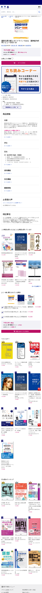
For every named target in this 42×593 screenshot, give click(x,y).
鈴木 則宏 (11, 17)
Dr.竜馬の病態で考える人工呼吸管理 (15, 316)
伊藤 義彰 (20, 45)
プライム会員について (7, 589)
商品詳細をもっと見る (11, 107)
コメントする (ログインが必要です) (12, 202)
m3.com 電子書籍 (4, 17)
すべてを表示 (35, 286)
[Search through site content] (19, 12)
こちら (26, 133)
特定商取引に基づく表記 (29, 589)
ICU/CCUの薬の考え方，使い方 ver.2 (15, 312)
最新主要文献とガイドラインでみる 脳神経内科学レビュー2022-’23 (18, 307)
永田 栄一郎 (14, 45)
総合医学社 (28, 45)
